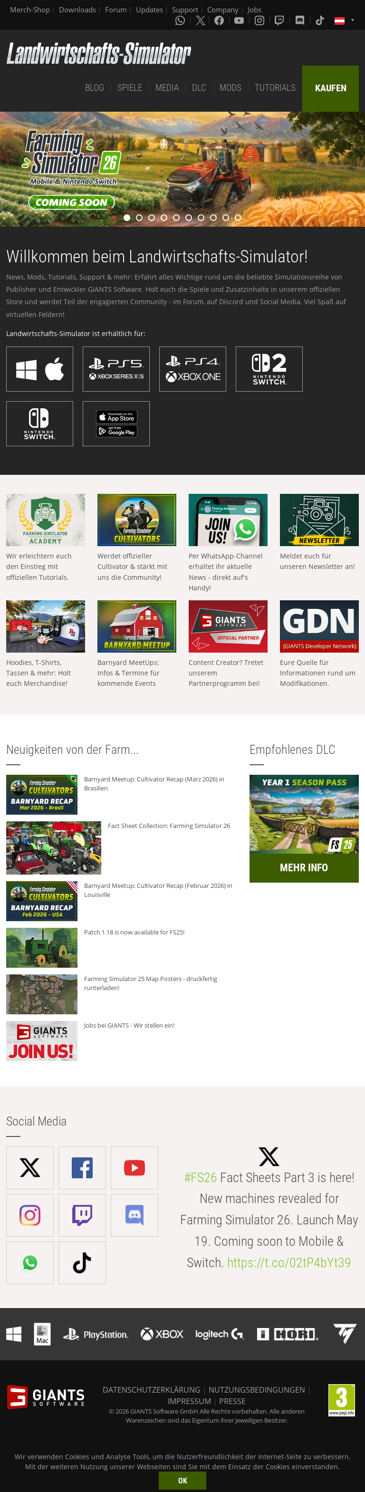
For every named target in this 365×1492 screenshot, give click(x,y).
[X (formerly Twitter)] (200, 20)
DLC (199, 87)
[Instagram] (260, 20)
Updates (149, 9)
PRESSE (232, 1401)
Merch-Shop (30, 9)
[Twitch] (280, 20)
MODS (230, 87)
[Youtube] (240, 20)
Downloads (77, 9)
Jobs (254, 9)
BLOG (94, 87)
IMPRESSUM (189, 1401)
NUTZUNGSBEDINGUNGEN (257, 1390)
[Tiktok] (321, 20)
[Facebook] (220, 20)
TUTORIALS (275, 87)
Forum (116, 9)
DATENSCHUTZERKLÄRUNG (152, 1390)
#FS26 (200, 1177)
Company (223, 9)
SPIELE (129, 87)
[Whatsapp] (181, 20)
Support (185, 9)
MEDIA (167, 87)
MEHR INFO (304, 868)
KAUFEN (330, 88)
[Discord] (301, 20)
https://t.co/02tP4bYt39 (289, 1263)
